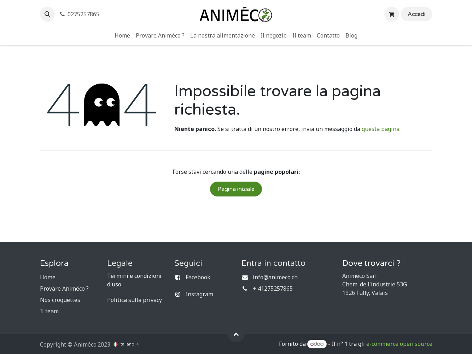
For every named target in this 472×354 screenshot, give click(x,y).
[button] (47, 14)
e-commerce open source (399, 344)
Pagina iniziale (236, 189)
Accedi (416, 14)
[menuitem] (122, 35)
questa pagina (381, 129)
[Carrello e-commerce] (391, 14)
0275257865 (79, 14)
